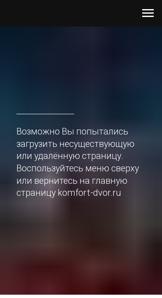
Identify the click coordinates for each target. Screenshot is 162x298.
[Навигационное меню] (148, 13)
